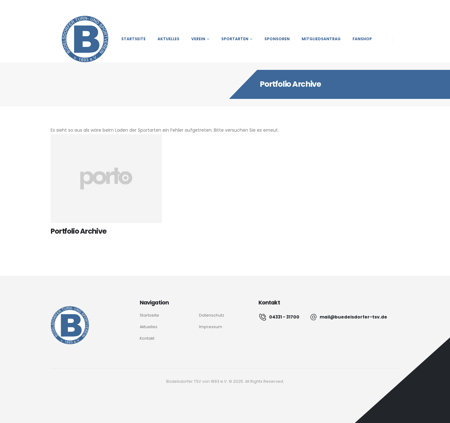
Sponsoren (277, 38)
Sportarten (234, 38)
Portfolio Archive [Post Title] (78, 231)
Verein (198, 38)
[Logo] (70, 325)
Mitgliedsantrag (321, 38)
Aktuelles (168, 38)
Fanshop (362, 38)
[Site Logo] (79, 39)
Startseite (133, 38)
